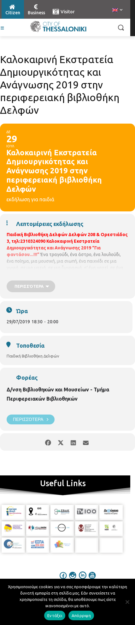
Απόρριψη (81, 615)
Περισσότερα (30, 419)
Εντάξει (54, 615)
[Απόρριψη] (127, 602)
